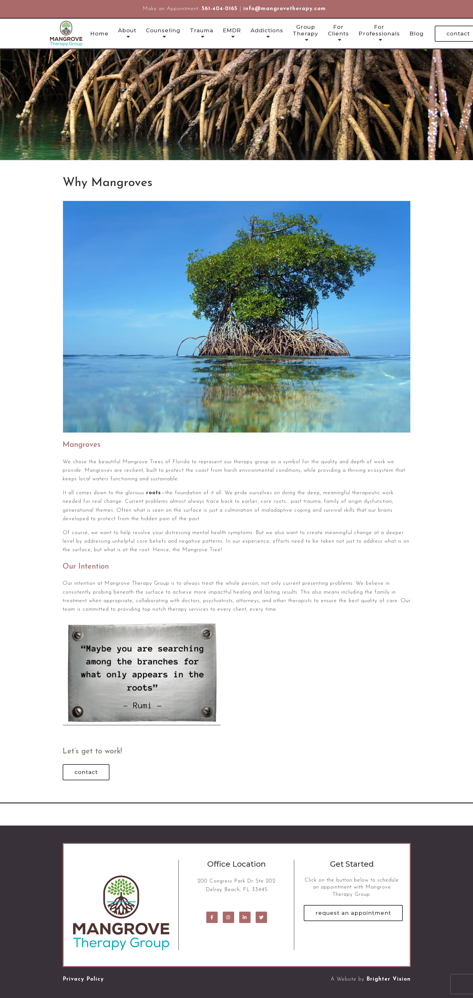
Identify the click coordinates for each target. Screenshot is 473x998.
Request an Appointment (353, 913)
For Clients (338, 30)
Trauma (201, 30)
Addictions (267, 30)
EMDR (232, 30)
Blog (416, 33)
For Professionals (379, 30)
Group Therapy (305, 30)
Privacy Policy (83, 979)
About (127, 30)
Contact (86, 772)
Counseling (163, 30)
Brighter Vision (388, 979)
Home (99, 33)
